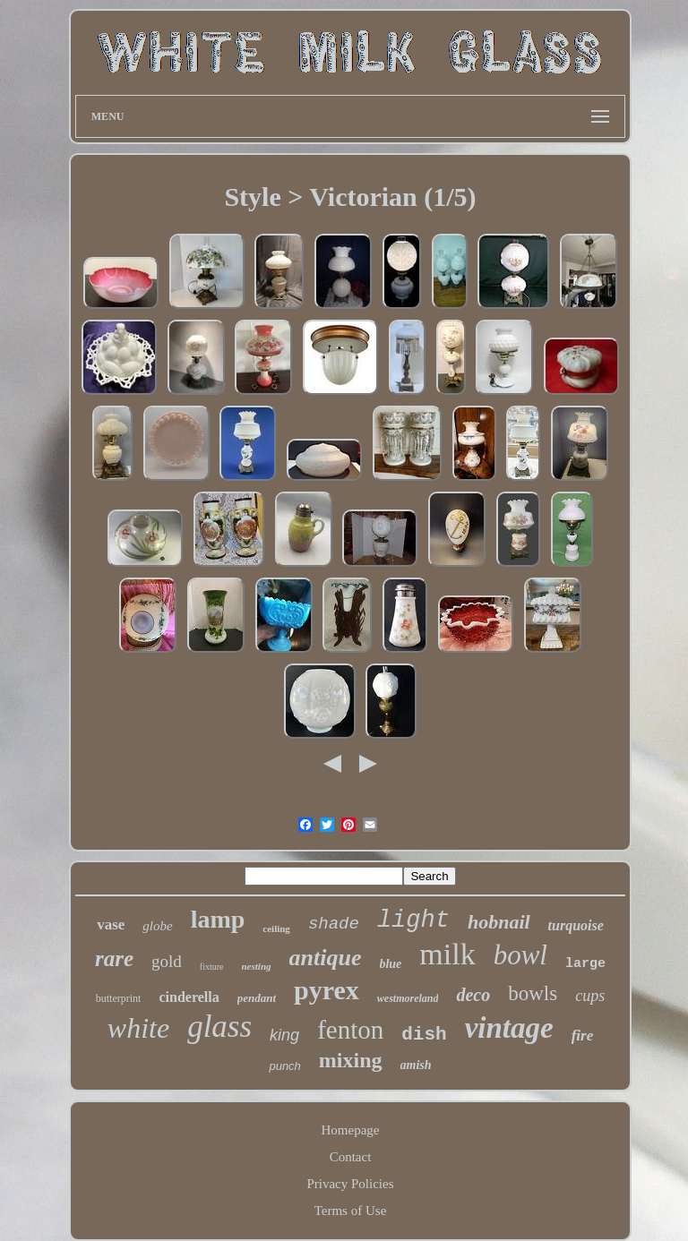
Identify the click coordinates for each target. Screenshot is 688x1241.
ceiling (276, 928)
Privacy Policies (349, 1184)
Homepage (351, 1130)
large (585, 963)
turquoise (576, 925)
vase (111, 924)
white (138, 1028)
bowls (532, 993)
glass (219, 1026)
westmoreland (408, 998)
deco (473, 995)
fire (583, 1035)
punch (284, 1066)
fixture (212, 966)
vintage (509, 1028)
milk (447, 954)
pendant (256, 998)
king (284, 1035)
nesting (256, 966)
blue (390, 964)
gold (166, 961)
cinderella (189, 997)
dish (423, 1034)
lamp (218, 919)
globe (157, 926)
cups (590, 996)
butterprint (119, 998)
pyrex (326, 990)
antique (325, 958)
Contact (351, 1157)
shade (333, 924)
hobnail (499, 922)
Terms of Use (350, 1210)
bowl (520, 955)
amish (416, 1065)
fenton (350, 1029)
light (413, 920)
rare (114, 958)
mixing (351, 1060)
